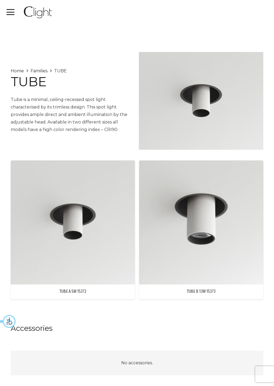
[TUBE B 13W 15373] (201, 222)
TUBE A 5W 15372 (73, 291)
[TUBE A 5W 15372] (73, 222)
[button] (8, 321)
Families (39, 70)
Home (17, 70)
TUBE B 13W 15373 (201, 291)
